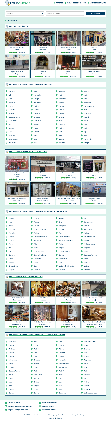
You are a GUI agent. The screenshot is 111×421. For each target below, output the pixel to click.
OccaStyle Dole (43, 74)
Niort (35, 135)
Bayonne (37, 113)
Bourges (86, 143)
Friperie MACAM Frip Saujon (17, 74)
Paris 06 (61, 128)
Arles (35, 143)
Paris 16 (86, 352)
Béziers (11, 367)
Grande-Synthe (13, 266)
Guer (35, 266)
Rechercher (95, 13)
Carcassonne (88, 222)
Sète (35, 139)
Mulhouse (12, 135)
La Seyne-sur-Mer (89, 237)
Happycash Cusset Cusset (94, 201)
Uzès (60, 382)
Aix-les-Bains (88, 139)
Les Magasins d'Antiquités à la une (25, 277)
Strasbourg (12, 102)
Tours (86, 121)
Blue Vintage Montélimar (43, 50)
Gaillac (36, 262)
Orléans (86, 225)
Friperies (59, 3)
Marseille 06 (63, 99)
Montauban (37, 240)
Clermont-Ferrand (14, 117)
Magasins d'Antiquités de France (18, 410)
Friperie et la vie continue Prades (68, 50)
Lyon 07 (11, 128)
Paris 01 (11, 378)
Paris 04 (86, 91)
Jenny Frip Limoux (94, 50)
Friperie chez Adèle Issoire (94, 175)
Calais (86, 251)
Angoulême (12, 143)
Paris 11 (61, 95)
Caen (85, 124)
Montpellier (37, 95)
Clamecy (61, 255)
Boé (10, 251)
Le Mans (36, 225)
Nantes (61, 102)
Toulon (61, 121)
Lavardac (37, 270)
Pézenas (61, 349)
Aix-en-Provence (89, 106)
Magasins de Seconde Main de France (20, 406)
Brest (60, 132)
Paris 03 (36, 91)
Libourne (87, 270)
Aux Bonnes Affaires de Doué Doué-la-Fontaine (17, 201)
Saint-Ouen (37, 121)
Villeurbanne (88, 229)
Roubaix (86, 117)
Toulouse (62, 91)
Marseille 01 (38, 102)
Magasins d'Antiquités (98, 3)
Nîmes (36, 128)
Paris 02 (61, 110)
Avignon (11, 113)
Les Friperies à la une (19, 26)
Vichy (61, 389)
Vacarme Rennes (68, 74)
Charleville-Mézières (40, 255)
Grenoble (37, 117)
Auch (60, 233)
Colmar (86, 385)
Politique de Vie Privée (49, 410)
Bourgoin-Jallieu (39, 251)
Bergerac (87, 248)
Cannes (61, 113)
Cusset (11, 259)
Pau (85, 367)
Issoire (11, 225)
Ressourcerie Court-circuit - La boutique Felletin (17, 176)
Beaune (36, 345)
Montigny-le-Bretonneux (66, 240)
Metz (10, 382)
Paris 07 (61, 341)
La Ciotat (87, 266)
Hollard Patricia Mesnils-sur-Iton (68, 324)
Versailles (62, 352)
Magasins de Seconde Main (76, 3)
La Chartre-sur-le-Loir (91, 393)
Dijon (85, 132)
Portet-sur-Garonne (40, 229)
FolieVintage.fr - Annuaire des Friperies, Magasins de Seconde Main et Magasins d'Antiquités (58, 415)
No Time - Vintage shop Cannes (17, 50)
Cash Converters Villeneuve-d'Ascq (43, 201)
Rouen (11, 106)
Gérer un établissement (49, 402)
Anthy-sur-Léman (89, 244)
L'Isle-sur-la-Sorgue (90, 341)
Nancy (11, 363)
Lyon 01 (36, 110)
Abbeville (12, 233)
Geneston (87, 262)
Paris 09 (86, 95)
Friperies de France (14, 402)
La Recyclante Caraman (43, 175)
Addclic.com (58, 418)
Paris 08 (11, 356)
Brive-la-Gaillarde (64, 251)
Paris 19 (86, 135)
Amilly (61, 244)
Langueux (12, 270)
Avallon (36, 378)
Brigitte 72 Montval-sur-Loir (17, 324)
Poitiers (36, 132)
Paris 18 (36, 106)
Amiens (36, 233)
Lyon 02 (61, 117)
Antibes (86, 382)
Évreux (86, 259)
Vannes (61, 139)
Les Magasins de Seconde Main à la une (28, 152)
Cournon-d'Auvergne (90, 255)
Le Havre (12, 110)
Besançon (62, 124)
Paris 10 (86, 99)
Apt (10, 248)
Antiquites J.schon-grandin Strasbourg (43, 324)
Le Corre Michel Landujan (43, 300)
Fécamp (11, 262)
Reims (36, 389)
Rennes (61, 106)
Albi (10, 124)
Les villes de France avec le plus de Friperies (30, 84)
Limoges (36, 99)
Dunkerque (37, 259)
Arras (36, 248)
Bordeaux (12, 91)
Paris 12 (86, 128)
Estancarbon (63, 259)
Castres (11, 237)
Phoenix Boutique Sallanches (94, 74)
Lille (10, 95)
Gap (60, 262)
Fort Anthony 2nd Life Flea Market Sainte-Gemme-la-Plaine (94, 324)
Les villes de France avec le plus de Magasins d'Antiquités (37, 335)
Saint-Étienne (13, 121)
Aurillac (86, 233)
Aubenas (62, 143)
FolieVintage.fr (12, 20)
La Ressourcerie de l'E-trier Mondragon (68, 175)
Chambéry (87, 113)
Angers (36, 124)
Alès (85, 110)
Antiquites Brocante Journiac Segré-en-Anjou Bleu (94, 300)
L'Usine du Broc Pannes (68, 300)
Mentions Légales (47, 406)
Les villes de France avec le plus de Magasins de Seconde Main (39, 211)
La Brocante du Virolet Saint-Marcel (17, 300)
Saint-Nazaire (13, 139)
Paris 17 (11, 132)
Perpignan (87, 102)
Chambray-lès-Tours (40, 237)
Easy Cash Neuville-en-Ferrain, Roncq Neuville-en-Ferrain (68, 201)
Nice (10, 99)
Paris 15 (61, 135)
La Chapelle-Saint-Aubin (66, 266)
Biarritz (11, 393)
